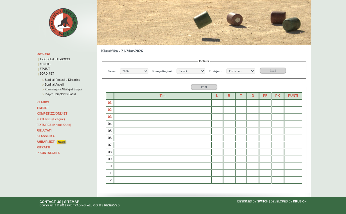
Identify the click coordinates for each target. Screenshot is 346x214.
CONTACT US (51, 202)
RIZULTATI (44, 130)
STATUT (45, 68)
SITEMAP (71, 202)
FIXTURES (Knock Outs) (54, 124)
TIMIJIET (43, 108)
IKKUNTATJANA (48, 153)
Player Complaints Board (60, 94)
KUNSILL (45, 64)
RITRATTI (43, 147)
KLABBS (43, 102)
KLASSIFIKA (46, 136)
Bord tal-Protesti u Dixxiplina (62, 79)
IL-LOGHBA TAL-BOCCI (55, 59)
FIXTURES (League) (51, 119)
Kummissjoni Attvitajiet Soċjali (63, 89)
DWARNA (43, 53)
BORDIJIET (47, 73)
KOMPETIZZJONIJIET (52, 113)
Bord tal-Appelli (54, 84)
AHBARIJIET (46, 141)
